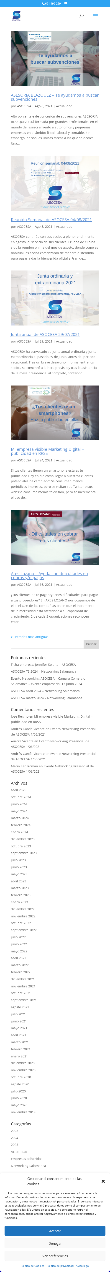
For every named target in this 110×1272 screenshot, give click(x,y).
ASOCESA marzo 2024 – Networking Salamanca (46, 698)
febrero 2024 (21, 825)
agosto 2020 (20, 1084)
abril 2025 (18, 790)
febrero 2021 (21, 1049)
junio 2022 (19, 944)
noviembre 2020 (23, 1070)
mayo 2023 (19, 874)
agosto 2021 (20, 1007)
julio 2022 (18, 937)
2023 (14, 1131)
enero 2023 (19, 902)
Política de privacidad (60, 1266)
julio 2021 (18, 1014)
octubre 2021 (21, 993)
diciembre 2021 (23, 979)
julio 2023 (18, 860)
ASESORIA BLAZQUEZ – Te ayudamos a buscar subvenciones (55, 97)
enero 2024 (19, 832)
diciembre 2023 (23, 839)
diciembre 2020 (23, 1063)
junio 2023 (19, 867)
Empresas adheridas (26, 1159)
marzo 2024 (20, 818)
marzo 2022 (20, 965)
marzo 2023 (20, 888)
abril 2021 (18, 1035)
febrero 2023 (21, 895)
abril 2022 (18, 958)
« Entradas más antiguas (30, 637)
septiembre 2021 (24, 1000)
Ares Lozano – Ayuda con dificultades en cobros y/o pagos (49, 575)
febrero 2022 (21, 972)
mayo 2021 (19, 1028)
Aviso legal (83, 1266)
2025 (14, 1144)
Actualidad (64, 106)
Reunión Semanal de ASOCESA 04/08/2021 (51, 219)
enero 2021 (19, 1056)
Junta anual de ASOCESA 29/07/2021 (45, 334)
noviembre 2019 (23, 1112)
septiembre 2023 (24, 853)
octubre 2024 (21, 797)
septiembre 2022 (24, 930)
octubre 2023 (21, 846)
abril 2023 (18, 881)
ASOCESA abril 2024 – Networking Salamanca (45, 691)
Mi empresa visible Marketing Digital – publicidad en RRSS (47, 451)
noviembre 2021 (23, 986)
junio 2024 (19, 804)
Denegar (55, 1243)
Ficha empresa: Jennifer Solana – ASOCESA (43, 664)
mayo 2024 (19, 811)
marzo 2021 (20, 1042)
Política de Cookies (32, 1266)
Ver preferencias (55, 1256)
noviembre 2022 (23, 916)
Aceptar (55, 1231)
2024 (14, 1138)
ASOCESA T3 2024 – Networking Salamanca (43, 671)
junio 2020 (19, 1098)
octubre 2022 (21, 923)
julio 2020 (18, 1091)
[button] (103, 1181)
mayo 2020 (19, 1105)
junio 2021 (19, 1021)
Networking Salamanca (28, 1166)
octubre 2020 (21, 1077)
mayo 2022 (19, 951)
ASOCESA (24, 106)
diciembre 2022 (23, 909)
